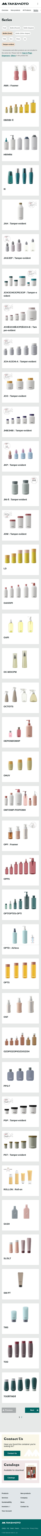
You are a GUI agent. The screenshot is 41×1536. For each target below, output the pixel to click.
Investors (5, 1506)
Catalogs (11, 1478)
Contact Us (12, 1453)
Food (4, 28)
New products (15, 10)
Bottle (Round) (15, 28)
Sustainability (7, 1502)
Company (24, 1498)
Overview (5, 10)
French (17, 1528)
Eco (11, 39)
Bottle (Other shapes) (23, 33)
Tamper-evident (8, 44)
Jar (25, 39)
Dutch (12, 1528)
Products (5, 1493)
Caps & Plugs (27, 53)
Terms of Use (25, 1528)
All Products (27, 10)
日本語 (4, 1528)
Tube (4, 39)
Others (13, 55)
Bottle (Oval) (7, 33)
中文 (8, 1528)
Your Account (7, 1511)
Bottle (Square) (29, 28)
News (23, 1502)
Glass (18, 39)
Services (5, 1498)
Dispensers (6, 55)
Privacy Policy (34, 1528)
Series (36, 10)
